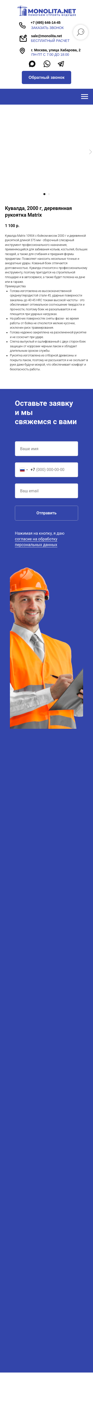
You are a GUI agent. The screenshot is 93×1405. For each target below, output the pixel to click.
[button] (46, 77)
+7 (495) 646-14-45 (46, 23)
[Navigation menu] (84, 96)
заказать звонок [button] (47, 28)
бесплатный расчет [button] (50, 41)
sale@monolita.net (46, 36)
